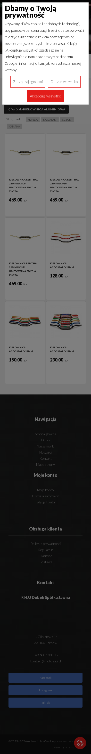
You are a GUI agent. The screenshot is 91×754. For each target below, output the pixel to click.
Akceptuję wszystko (45, 96)
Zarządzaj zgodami (28, 81)
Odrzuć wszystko (64, 81)
